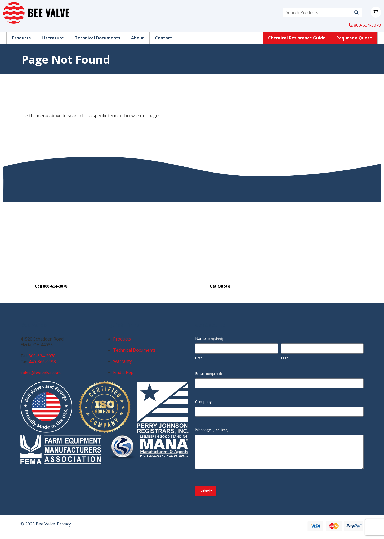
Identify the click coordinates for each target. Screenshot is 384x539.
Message (212, 429)
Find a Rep (123, 372)
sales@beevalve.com (40, 373)
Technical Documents (134, 350)
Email (208, 373)
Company (203, 401)
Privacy (64, 524)
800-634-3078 (365, 25)
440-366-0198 (42, 362)
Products (122, 339)
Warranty (122, 361)
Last (284, 358)
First (198, 358)
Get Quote (220, 286)
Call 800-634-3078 (51, 286)
